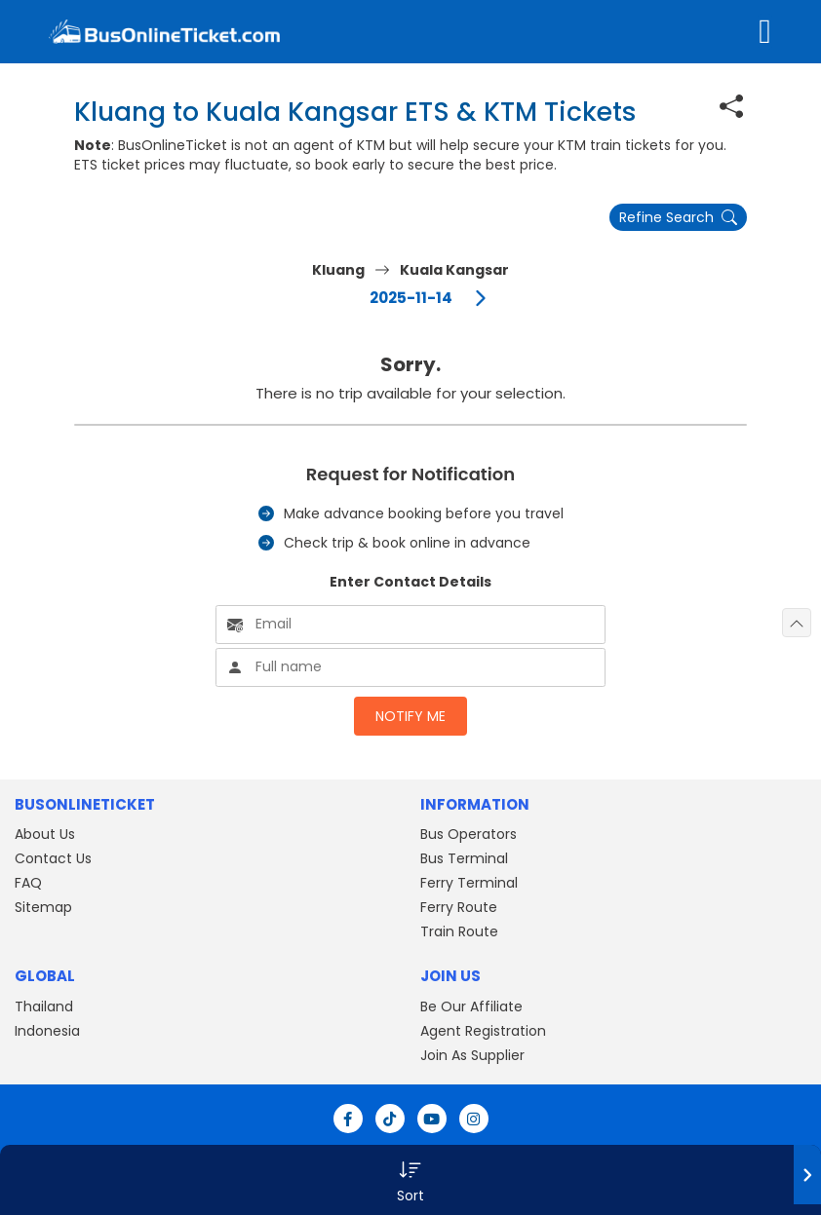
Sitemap (43, 907)
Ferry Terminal (469, 882)
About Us (45, 834)
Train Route (459, 931)
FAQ (28, 882)
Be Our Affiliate (471, 1006)
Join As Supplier (472, 1055)
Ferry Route (458, 907)
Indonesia (47, 1031)
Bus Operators (468, 834)
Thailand (44, 1006)
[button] (410, 1180)
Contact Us (53, 858)
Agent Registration (483, 1031)
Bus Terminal (464, 858)
